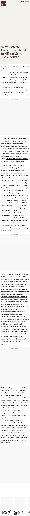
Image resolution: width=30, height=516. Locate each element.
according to (12, 170)
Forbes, (18, 170)
